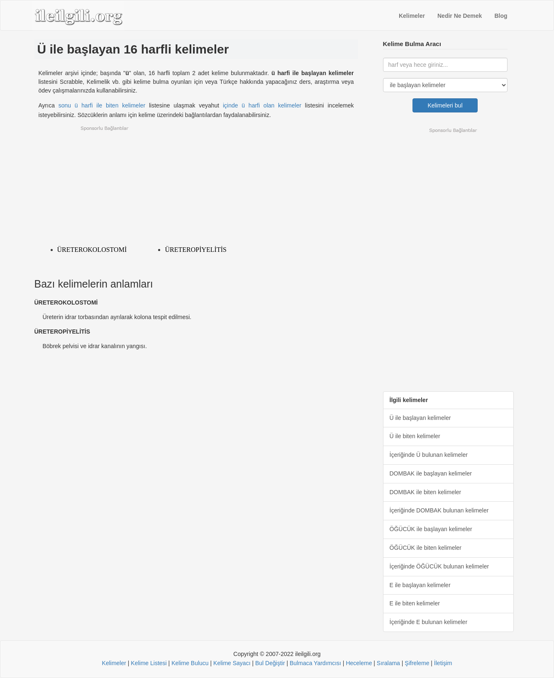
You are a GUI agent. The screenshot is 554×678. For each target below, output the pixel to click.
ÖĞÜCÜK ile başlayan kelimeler (431, 529)
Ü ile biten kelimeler (415, 436)
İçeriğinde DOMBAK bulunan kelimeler (439, 510)
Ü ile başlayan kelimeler (420, 418)
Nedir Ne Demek (459, 15)
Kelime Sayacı (231, 663)
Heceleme (359, 663)
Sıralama (388, 663)
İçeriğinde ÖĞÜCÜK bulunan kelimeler (439, 566)
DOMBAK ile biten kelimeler (425, 492)
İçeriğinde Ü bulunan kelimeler (429, 454)
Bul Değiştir (270, 663)
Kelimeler (412, 15)
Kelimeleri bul (445, 105)
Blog (500, 15)
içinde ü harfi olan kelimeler (262, 105)
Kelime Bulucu (190, 663)
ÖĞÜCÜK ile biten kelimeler (426, 547)
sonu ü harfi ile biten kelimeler (102, 105)
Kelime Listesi (148, 663)
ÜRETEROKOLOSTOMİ (92, 249)
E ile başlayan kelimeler (420, 585)
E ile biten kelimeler (415, 603)
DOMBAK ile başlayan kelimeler (431, 473)
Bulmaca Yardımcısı (315, 663)
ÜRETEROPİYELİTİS (195, 249)
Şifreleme (417, 663)
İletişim (443, 663)
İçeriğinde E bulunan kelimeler (429, 622)
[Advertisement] (196, 183)
